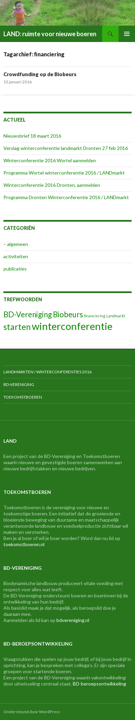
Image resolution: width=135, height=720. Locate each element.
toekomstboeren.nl (23, 544)
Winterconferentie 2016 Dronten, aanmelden (51, 185)
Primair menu (127, 34)
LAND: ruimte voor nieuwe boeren (49, 34)
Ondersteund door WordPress (31, 711)
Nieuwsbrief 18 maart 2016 (32, 136)
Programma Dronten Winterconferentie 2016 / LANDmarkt (66, 197)
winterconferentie (72, 326)
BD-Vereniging (27, 314)
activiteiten (15, 256)
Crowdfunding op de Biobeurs (40, 74)
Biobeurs (68, 314)
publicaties (15, 269)
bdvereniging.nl (72, 620)
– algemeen (15, 244)
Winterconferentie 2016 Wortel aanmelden (49, 160)
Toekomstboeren (22, 397)
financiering (94, 316)
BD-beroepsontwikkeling (99, 684)
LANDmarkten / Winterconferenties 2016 (47, 371)
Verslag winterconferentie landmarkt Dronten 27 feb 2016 (65, 148)
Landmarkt (115, 316)
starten (17, 327)
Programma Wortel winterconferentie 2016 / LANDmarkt (64, 173)
